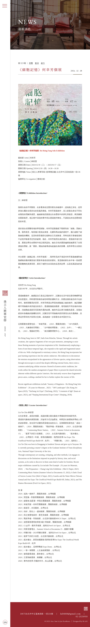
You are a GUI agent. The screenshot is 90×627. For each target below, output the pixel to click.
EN (5, 622)
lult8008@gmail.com (70, 613)
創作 (43, 63)
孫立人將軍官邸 (5, 313)
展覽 (31, 63)
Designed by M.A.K (80, 621)
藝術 (37, 63)
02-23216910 (82, 616)
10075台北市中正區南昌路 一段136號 (36, 613)
